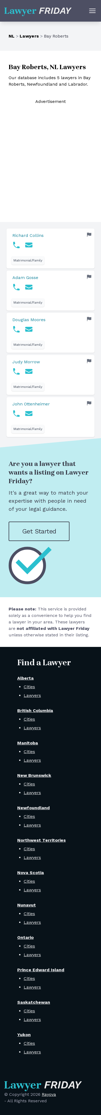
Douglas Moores (29, 319)
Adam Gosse (25, 277)
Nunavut (26, 905)
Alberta (25, 678)
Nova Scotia (30, 872)
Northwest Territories (41, 840)
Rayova (49, 1094)
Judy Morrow (26, 361)
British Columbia (35, 710)
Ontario (25, 937)
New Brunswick (34, 775)
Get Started (39, 531)
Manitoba (27, 742)
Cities (29, 686)
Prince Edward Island (40, 969)
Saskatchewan (33, 1002)
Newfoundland (33, 807)
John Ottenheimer (31, 404)
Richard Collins (28, 235)
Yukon (24, 1034)
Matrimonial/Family (27, 260)
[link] (50, 248)
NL (12, 36)
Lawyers (29, 36)
